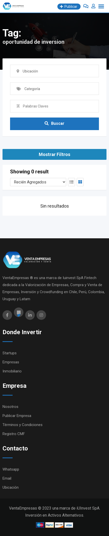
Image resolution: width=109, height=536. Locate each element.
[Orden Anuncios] (38, 182)
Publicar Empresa (17, 415)
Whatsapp (11, 469)
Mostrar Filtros (54, 154)
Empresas (11, 362)
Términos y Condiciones (23, 425)
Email (7, 478)
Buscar (54, 123)
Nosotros (10, 406)
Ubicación (11, 487)
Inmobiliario (12, 371)
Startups (10, 353)
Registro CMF (14, 434)
